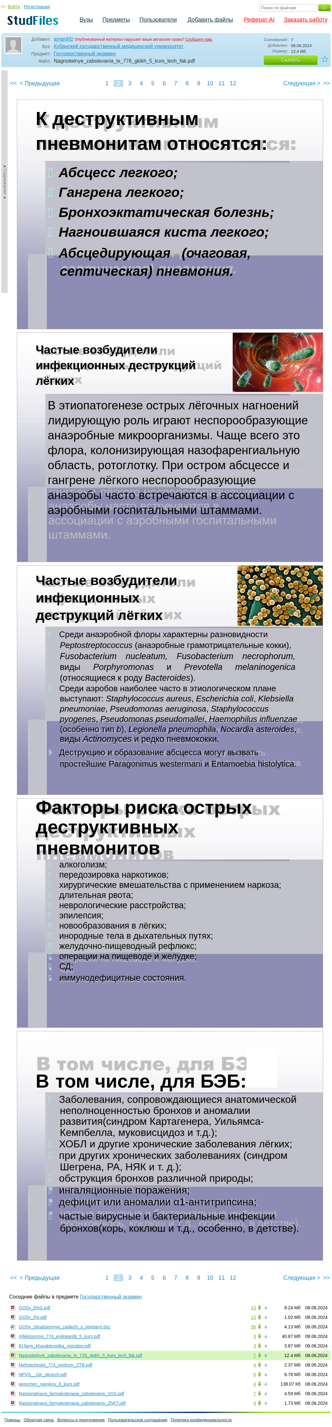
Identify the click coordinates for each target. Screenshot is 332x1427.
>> (326, 83)
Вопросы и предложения (81, 1419)
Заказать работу (306, 20)
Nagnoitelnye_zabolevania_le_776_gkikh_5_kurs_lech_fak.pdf (80, 1355)
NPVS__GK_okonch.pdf (43, 1374)
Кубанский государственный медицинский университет (118, 46)
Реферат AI (259, 20)
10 (210, 83)
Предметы (116, 20)
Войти (14, 6)
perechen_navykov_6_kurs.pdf (49, 1384)
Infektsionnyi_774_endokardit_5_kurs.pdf (59, 1336)
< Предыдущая (40, 83)
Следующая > (301, 83)
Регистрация (37, 6)
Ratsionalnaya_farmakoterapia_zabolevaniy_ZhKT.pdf (72, 1403)
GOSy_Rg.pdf (32, 1317)
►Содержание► (5, 182)
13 (253, 1307)
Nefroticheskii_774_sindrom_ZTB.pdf (55, 1365)
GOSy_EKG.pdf (34, 1307)
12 (233, 83)
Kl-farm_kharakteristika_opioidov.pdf (54, 1345)
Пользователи (158, 20)
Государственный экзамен (85, 53)
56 (253, 1326)
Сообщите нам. (199, 39)
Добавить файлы (210, 20)
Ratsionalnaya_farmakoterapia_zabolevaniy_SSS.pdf (71, 1393)
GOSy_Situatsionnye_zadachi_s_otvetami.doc (64, 1326)
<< (13, 83)
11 (221, 83)
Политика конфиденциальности (201, 1419)
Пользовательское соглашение (137, 1419)
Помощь (12, 1419)
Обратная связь (39, 1419)
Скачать (290, 60)
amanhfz (63, 39)
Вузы (86, 20)
